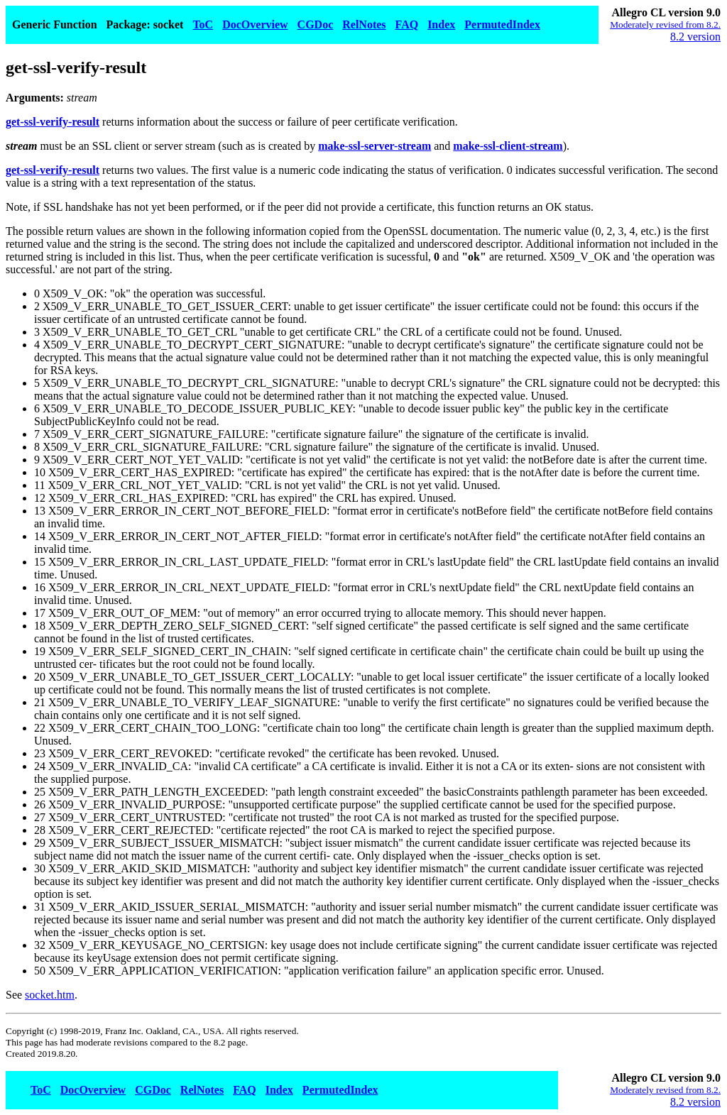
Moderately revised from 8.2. (665, 24)
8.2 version (695, 37)
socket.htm (50, 995)
